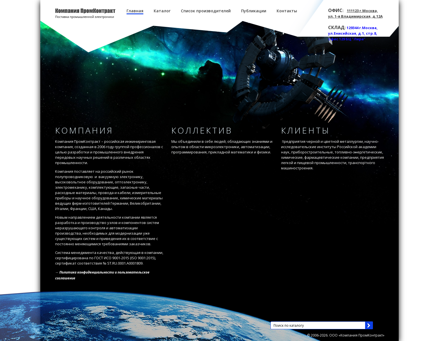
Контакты (287, 10)
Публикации (253, 10)
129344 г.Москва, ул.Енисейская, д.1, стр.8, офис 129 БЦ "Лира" (353, 33)
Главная (135, 10)
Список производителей (206, 10)
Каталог (162, 10)
